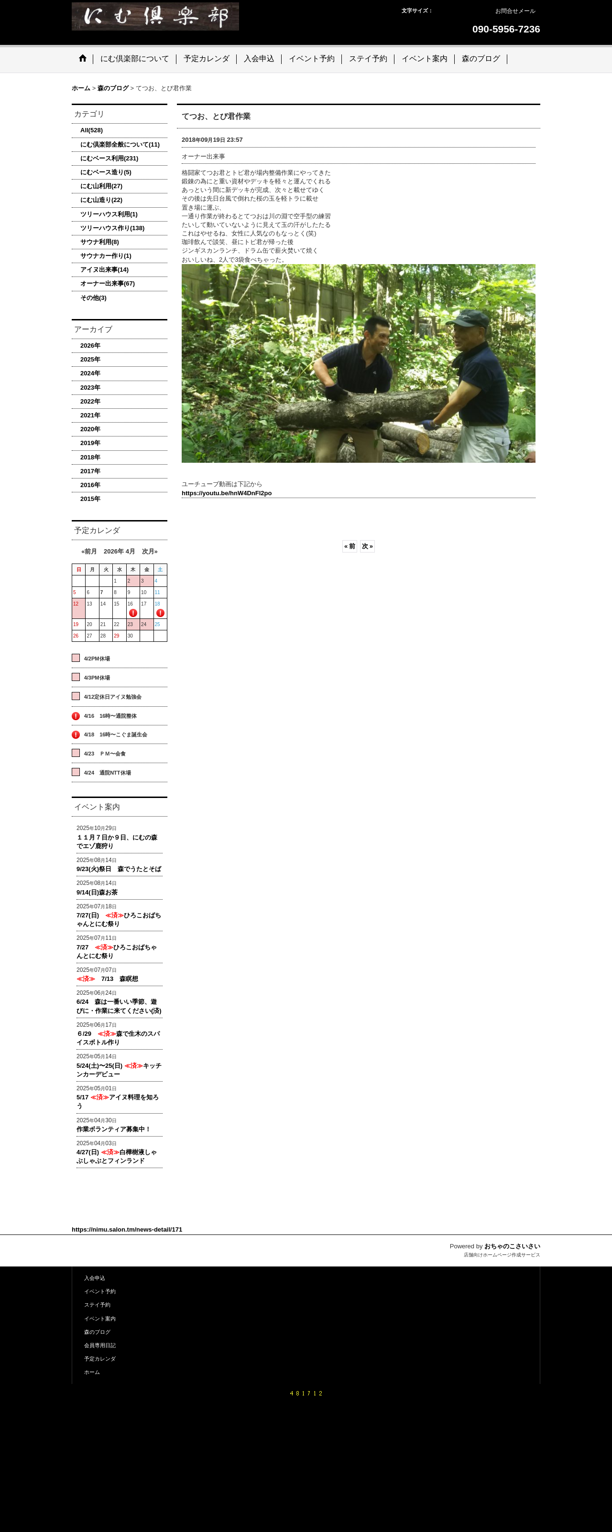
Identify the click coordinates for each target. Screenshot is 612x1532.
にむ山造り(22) (101, 199)
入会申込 (94, 1278)
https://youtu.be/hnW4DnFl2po (227, 493)
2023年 (90, 387)
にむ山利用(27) (101, 186)
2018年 (90, 457)
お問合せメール (515, 11)
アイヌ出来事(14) (104, 269)
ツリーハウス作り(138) (112, 228)
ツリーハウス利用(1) (109, 214)
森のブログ (97, 1332)
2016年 (90, 485)
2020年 (90, 429)
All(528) (91, 130)
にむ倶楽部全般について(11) (120, 144)
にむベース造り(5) (105, 172)
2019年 (90, 443)
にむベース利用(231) (109, 158)
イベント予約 (100, 1291)
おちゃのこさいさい (512, 1246)
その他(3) (93, 297)
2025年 (90, 359)
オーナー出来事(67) (107, 283)
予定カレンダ (100, 1359)
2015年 (90, 498)
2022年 (90, 401)
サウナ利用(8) (99, 241)
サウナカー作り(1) (105, 255)
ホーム (92, 1372)
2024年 (90, 373)
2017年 (90, 471)
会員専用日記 (100, 1345)
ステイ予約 (97, 1305)
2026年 (90, 345)
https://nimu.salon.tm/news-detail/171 (127, 1229)
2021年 (90, 415)
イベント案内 (100, 1318)
